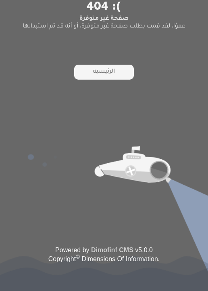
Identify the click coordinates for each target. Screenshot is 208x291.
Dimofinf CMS (112, 250)
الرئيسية (104, 72)
